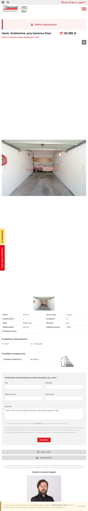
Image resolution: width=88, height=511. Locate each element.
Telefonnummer (10, 394)
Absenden (44, 440)
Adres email (49, 394)
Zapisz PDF (44, 452)
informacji (38, 423)
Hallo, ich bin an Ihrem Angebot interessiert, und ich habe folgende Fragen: (44, 414)
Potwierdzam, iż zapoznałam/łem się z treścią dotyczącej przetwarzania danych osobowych (38, 423)
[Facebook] (3, 2)
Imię (6, 383)
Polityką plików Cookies (59, 505)
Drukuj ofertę (44, 458)
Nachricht (8, 406)
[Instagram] (8, 2)
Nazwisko (48, 383)
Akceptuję (81, 506)
